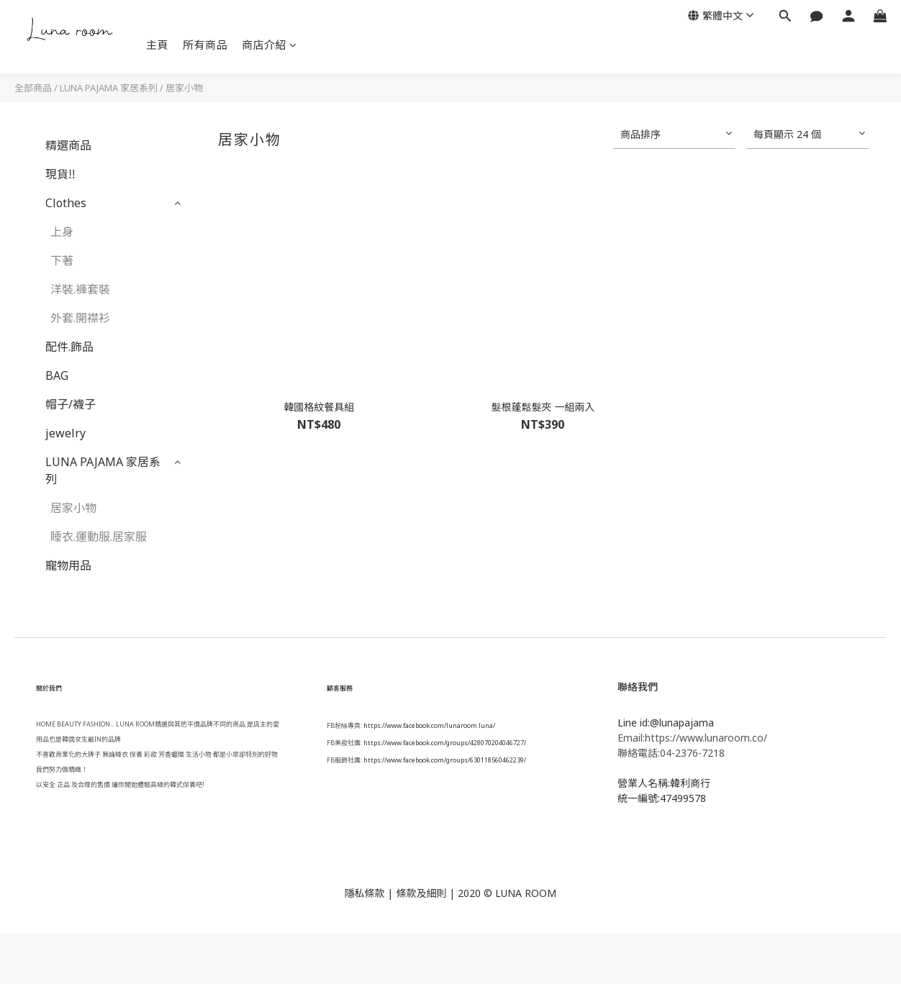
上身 (61, 232)
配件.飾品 (69, 347)
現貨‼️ (60, 174)
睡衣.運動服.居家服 (98, 537)
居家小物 (184, 87)
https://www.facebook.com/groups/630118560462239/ (444, 760)
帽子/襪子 (70, 404)
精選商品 (68, 145)
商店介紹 (269, 44)
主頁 (157, 44)
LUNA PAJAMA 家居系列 (109, 87)
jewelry (65, 433)
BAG (56, 375)
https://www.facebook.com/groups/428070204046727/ (444, 742)
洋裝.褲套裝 (80, 289)
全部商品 (33, 87)
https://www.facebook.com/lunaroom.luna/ (429, 725)
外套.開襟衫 (80, 318)
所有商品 (205, 44)
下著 (61, 260)
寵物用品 (68, 565)
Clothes (65, 203)
